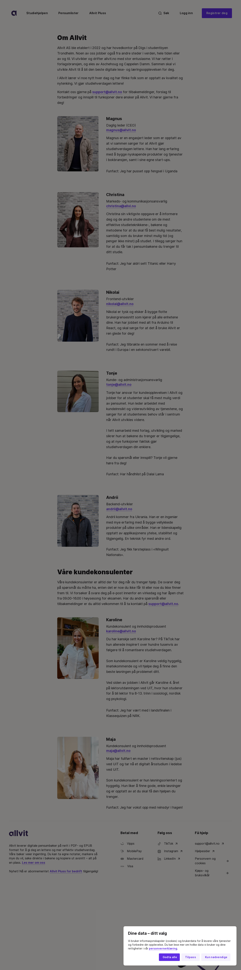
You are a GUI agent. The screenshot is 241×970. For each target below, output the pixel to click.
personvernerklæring (163, 948)
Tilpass (190, 957)
